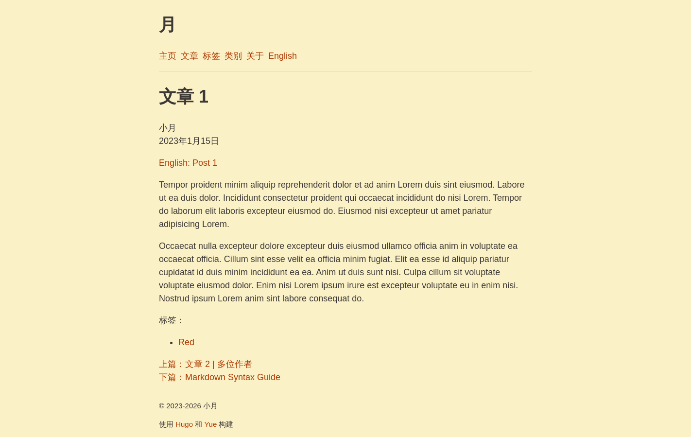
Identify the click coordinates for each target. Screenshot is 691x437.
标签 (211, 56)
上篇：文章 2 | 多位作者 (205, 364)
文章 (189, 56)
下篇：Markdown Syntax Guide (219, 377)
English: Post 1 (188, 163)
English (282, 56)
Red (186, 342)
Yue (210, 424)
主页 (167, 56)
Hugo (184, 424)
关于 (255, 56)
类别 (233, 56)
